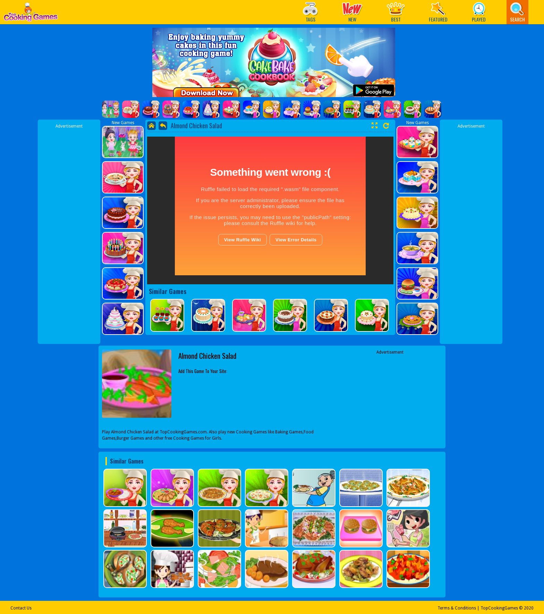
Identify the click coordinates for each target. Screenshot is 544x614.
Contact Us (21, 608)
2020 (529, 608)
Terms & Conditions (456, 608)
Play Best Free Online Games (30, 14)
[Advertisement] (69, 233)
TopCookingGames (499, 608)
